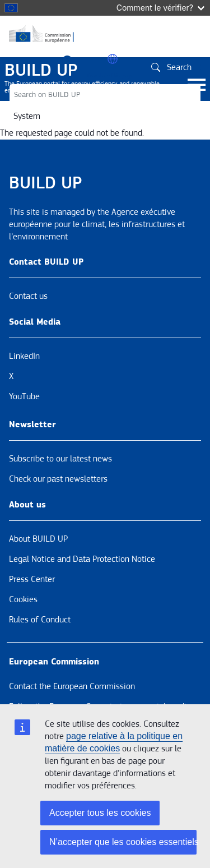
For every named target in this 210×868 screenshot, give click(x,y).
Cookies (23, 599)
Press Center (32, 579)
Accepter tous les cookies (100, 813)
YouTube (24, 396)
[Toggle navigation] (196, 85)
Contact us (28, 296)
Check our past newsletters (58, 478)
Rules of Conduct (40, 619)
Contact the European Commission (72, 686)
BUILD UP (40, 70)
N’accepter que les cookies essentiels (123, 842)
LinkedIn (24, 356)
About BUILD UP (38, 538)
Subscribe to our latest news (60, 458)
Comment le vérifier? (160, 7)
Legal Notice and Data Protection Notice (82, 559)
